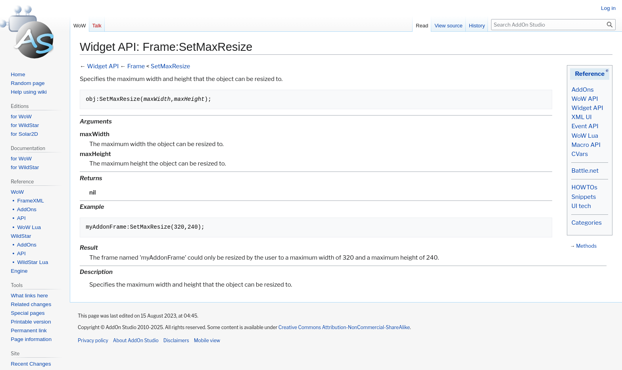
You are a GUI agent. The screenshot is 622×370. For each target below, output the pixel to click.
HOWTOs (584, 187)
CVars (579, 154)
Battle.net (585, 170)
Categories (586, 222)
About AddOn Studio (136, 340)
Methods (586, 246)
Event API (584, 126)
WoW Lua (584, 135)
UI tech (581, 206)
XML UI (581, 117)
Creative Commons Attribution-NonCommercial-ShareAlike (344, 327)
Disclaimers (176, 340)
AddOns (582, 89)
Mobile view (207, 340)
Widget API (587, 108)
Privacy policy (93, 340)
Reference (590, 73)
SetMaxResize (170, 66)
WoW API (584, 98)
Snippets (583, 196)
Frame (136, 66)
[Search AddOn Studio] (553, 24)
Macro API (585, 144)
